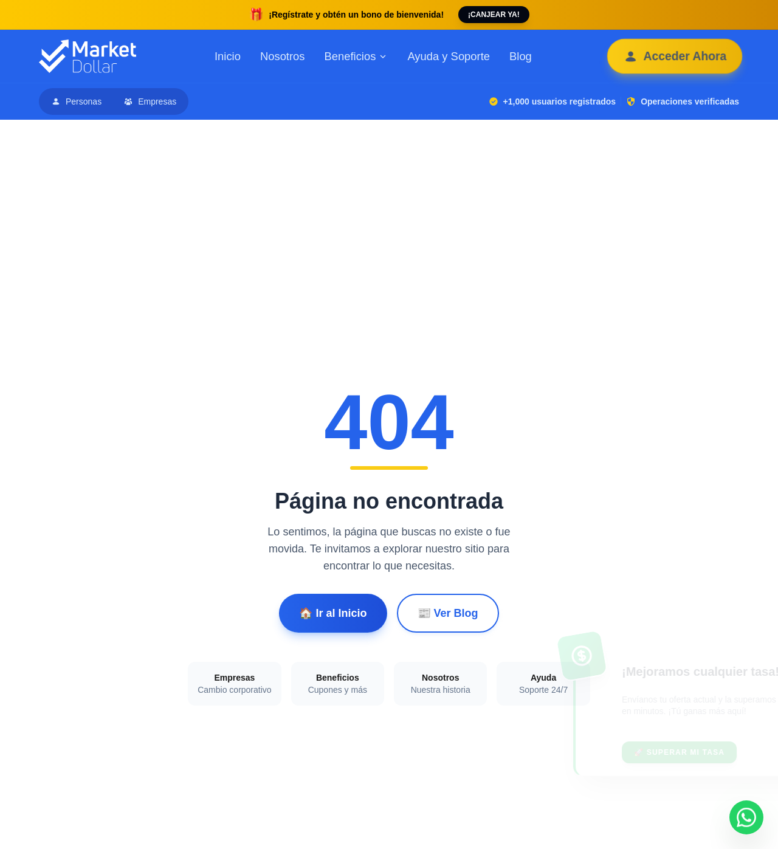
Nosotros (282, 56)
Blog (520, 56)
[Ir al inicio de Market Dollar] (87, 56)
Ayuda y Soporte (448, 56)
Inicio (228, 56)
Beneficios (356, 56)
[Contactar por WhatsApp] (746, 817)
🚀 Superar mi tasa (626, 752)
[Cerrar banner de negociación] (743, 671)
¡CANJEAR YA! (494, 14)
